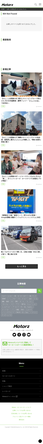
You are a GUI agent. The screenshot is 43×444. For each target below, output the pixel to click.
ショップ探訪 (7, 386)
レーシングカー (12, 298)
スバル (35, 298)
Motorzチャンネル (8, 396)
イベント (34, 312)
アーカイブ (16, 307)
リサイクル (5, 304)
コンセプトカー (6, 307)
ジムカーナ (29, 309)
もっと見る (21, 266)
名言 (30, 298)
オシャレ (22, 301)
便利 (16, 301)
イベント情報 (15, 309)
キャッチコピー (22, 298)
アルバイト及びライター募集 (22, 416)
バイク (12, 304)
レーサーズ (6, 391)
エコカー (10, 296)
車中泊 (23, 304)
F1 (21, 307)
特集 (3, 106)
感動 (3, 301)
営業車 (4, 298)
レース (9, 315)
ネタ (12, 301)
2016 (22, 309)
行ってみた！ (26, 312)
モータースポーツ (23, 296)
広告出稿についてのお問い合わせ (21, 413)
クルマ (4, 296)
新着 (4, 371)
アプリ (18, 304)
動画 (7, 301)
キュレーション (31, 304)
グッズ (4, 315)
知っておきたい (28, 307)
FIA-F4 (18, 312)
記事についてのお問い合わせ (22, 410)
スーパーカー (5, 309)
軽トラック (33, 296)
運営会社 (21, 419)
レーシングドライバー (8, 312)
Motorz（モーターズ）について (21, 407)
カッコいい (30, 301)
